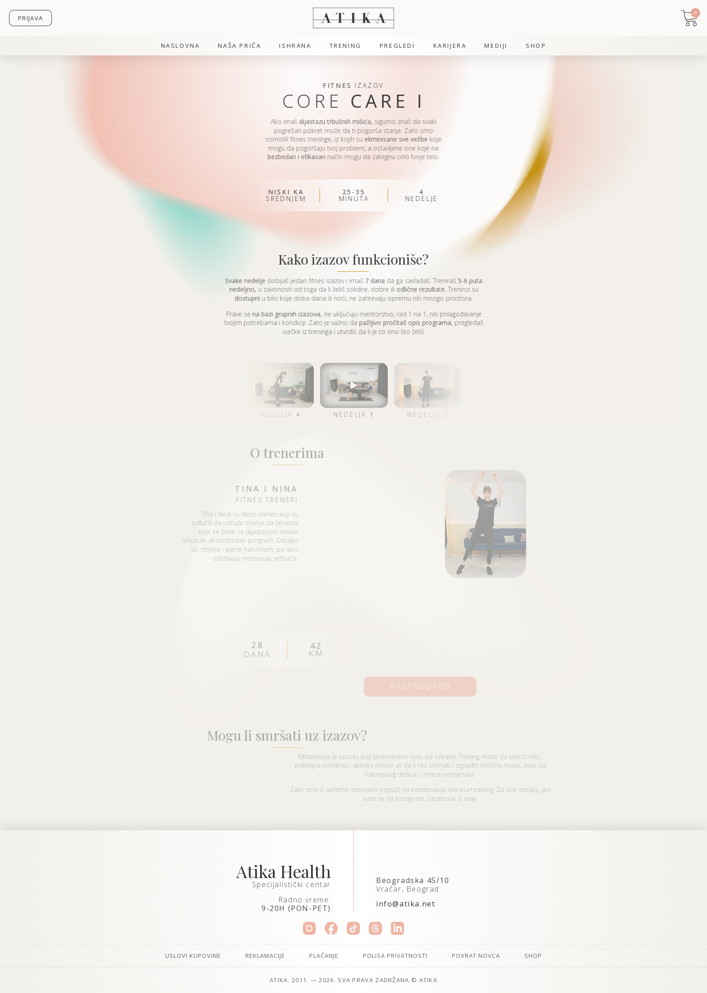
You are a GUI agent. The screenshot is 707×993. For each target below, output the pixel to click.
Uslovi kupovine (193, 956)
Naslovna (180, 45)
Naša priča (239, 45)
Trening (346, 45)
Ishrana (295, 45)
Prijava (30, 18)
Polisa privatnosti (395, 956)
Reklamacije (265, 956)
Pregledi (397, 45)
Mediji (496, 45)
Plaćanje (324, 956)
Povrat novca (476, 956)
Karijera (450, 45)
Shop (536, 45)
